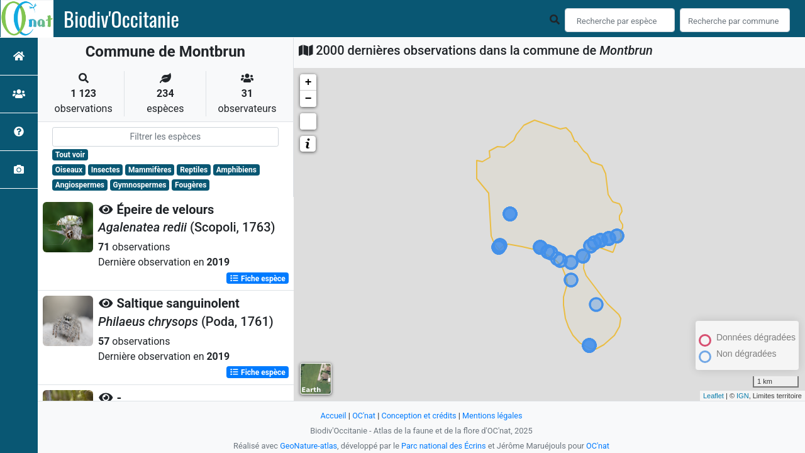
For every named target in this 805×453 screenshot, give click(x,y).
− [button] (308, 98)
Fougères (190, 185)
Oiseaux (68, 169)
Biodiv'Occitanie (121, 18)
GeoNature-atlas (308, 445)
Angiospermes (79, 185)
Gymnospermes (140, 185)
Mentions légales (493, 415)
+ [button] (308, 82)
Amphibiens (236, 169)
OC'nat (362, 415)
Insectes (105, 169)
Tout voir (70, 154)
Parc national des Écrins (444, 445)
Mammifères (149, 169)
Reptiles (194, 169)
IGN (742, 396)
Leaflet (713, 396)
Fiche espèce (258, 278)
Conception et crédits (418, 415)
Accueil (332, 415)
